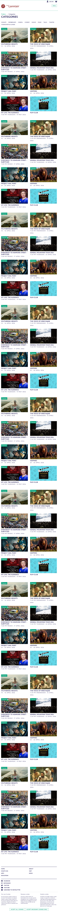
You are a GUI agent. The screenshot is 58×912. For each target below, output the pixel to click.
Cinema (20, 22)
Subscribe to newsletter (10, 890)
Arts (2, 873)
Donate (4, 22)
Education (4, 875)
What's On (4, 871)
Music (40, 22)
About (31, 869)
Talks (45, 22)
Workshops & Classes (8, 24)
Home (3, 869)
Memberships (12, 22)
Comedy (27, 22)
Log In (51, 1)
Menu (54, 5)
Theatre (51, 22)
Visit (30, 871)
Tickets (3, 14)
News (31, 873)
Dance (34, 22)
